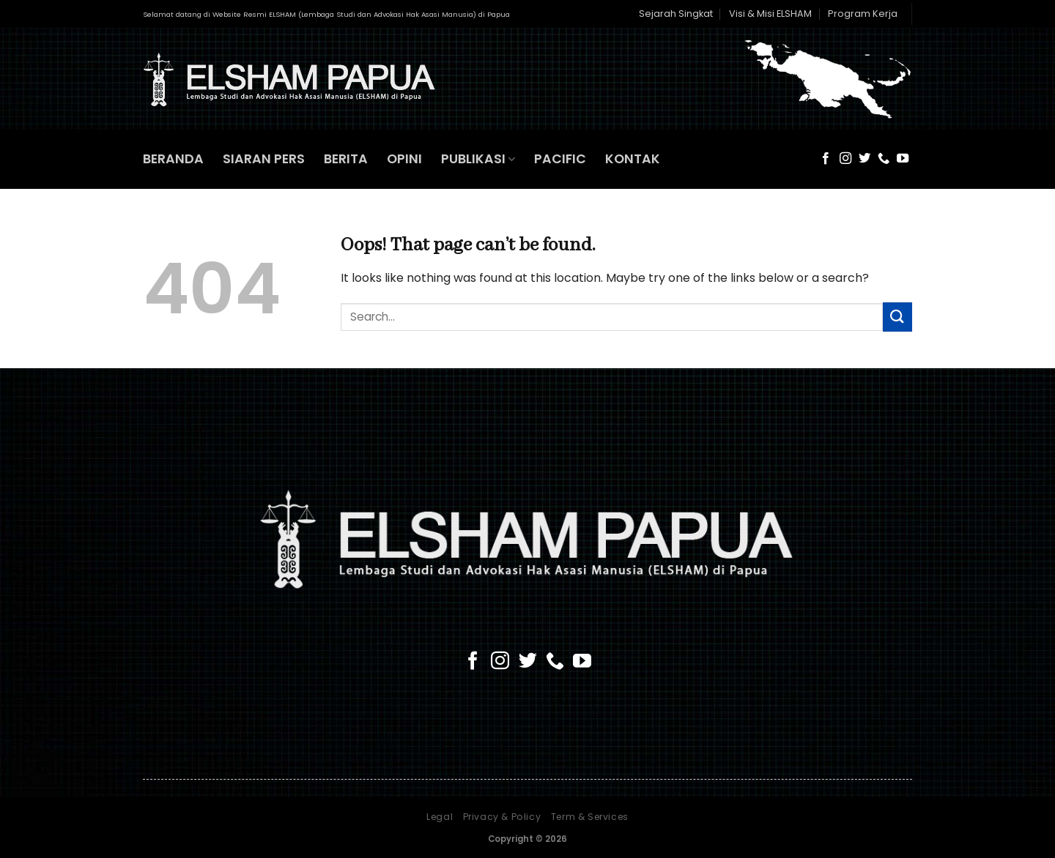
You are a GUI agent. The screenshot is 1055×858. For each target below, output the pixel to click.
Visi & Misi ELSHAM (770, 13)
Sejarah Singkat (676, 13)
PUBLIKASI (478, 159)
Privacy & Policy (502, 816)
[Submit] (897, 316)
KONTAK (632, 159)
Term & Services (590, 816)
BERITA (346, 159)
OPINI (404, 159)
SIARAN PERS (264, 159)
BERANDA (173, 159)
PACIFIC (560, 159)
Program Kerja (862, 13)
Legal (439, 816)
